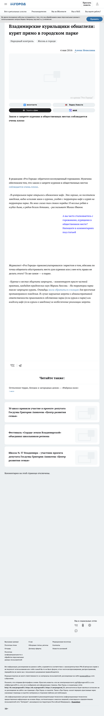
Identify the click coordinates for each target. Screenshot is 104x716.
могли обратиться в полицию (63, 289)
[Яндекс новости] (74, 105)
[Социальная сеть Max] (74, 110)
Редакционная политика (62, 642)
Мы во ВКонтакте (58, 11)
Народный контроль (22, 41)
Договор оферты (35, 649)
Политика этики (11, 645)
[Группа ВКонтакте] (30, 105)
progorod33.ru (85, 676)
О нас (31, 642)
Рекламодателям (39, 11)
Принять (94, 19)
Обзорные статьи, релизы (38, 645)
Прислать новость (87, 4)
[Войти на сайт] (97, 4)
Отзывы (8, 649)
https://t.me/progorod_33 (55, 687)
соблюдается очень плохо (23, 186)
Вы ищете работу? (93, 11)
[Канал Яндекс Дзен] (30, 110)
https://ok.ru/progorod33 (35, 687)
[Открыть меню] (5, 4)
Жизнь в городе (47, 41)
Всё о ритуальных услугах (15, 11)
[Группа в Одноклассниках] (82, 625)
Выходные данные (12, 642)
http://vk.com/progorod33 (15, 687)
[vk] (12, 365)
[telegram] (21, 365)
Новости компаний (60, 649)
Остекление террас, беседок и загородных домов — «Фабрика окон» (52, 389)
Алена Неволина (85, 50)
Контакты (56, 645)
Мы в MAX (75, 11)
